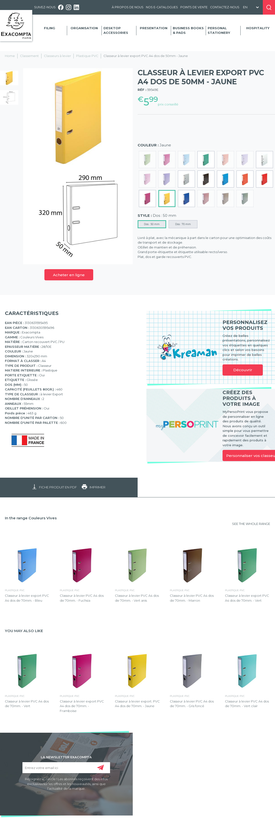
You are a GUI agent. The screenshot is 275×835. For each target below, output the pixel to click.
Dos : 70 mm (183, 224)
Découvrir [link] (242, 370)
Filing (49, 28)
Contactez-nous (224, 7)
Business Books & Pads (188, 30)
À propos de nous (127, 7)
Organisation (84, 28)
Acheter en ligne (69, 275)
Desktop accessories (115, 30)
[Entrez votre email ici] (66, 767)
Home (10, 56)
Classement (29, 56)
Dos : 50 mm (152, 224)
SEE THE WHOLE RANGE (251, 524)
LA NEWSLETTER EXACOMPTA (66, 757)
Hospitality (257, 28)
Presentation (153, 28)
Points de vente (194, 7)
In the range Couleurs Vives (31, 518)
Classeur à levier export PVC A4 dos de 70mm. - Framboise (82, 706)
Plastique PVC (87, 56)
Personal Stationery (219, 30)
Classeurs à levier (57, 56)
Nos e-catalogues (162, 7)
